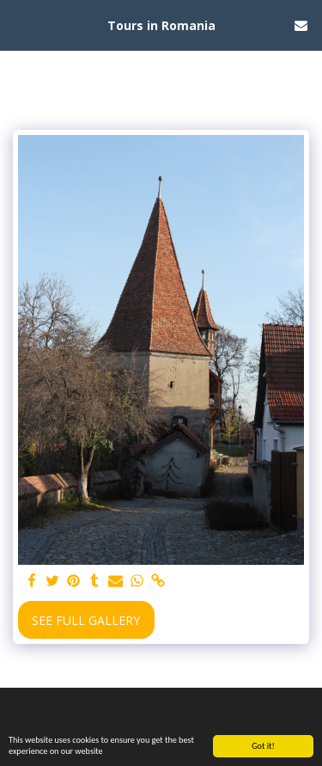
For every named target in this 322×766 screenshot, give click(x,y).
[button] (18, 24)
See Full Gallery (86, 620)
